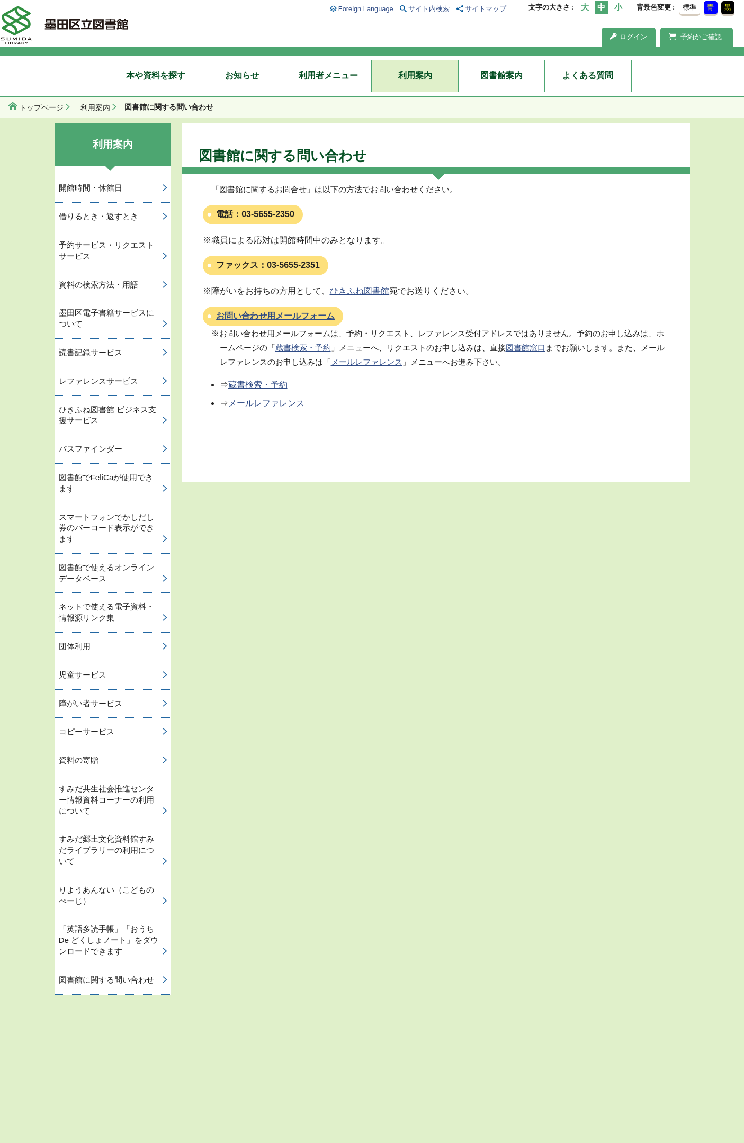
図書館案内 (501, 75)
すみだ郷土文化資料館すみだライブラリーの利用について (106, 850)
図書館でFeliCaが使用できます (106, 483)
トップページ (41, 107)
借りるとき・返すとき (98, 216)
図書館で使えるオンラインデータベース (106, 573)
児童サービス (82, 674)
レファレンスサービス (98, 380)
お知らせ (242, 75)
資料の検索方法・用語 (98, 284)
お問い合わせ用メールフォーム (275, 315)
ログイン (628, 37)
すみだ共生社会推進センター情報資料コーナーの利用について (106, 799)
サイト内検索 (429, 9)
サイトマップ (485, 9)
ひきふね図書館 (359, 290)
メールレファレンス (366, 361)
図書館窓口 (525, 347)
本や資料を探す (155, 75)
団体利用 (75, 646)
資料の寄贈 (78, 759)
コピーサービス (86, 731)
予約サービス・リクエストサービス (106, 250)
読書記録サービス (90, 352)
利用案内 (415, 75)
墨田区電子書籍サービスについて (106, 318)
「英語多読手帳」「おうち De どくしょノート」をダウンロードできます (109, 940)
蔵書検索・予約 (303, 347)
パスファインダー (90, 448)
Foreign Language (365, 9)
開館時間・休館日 (90, 187)
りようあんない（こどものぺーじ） (106, 895)
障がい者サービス (90, 703)
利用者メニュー (328, 75)
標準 (689, 7)
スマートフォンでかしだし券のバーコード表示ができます (106, 528)
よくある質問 (587, 75)
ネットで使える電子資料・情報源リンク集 (106, 612)
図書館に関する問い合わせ (106, 979)
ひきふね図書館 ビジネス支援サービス (107, 415)
